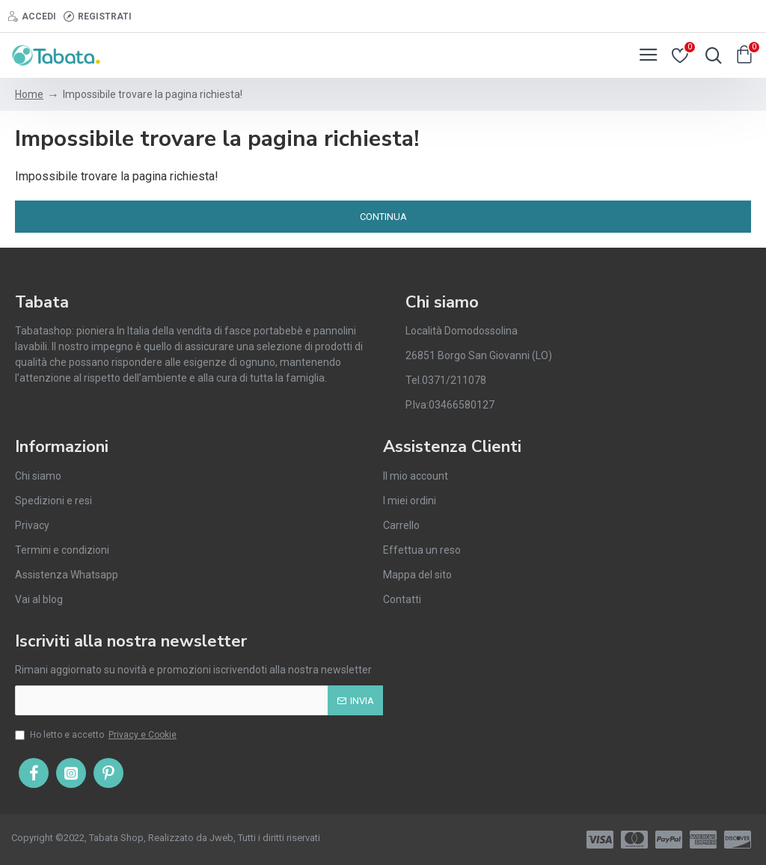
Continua (383, 216)
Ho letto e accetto (97, 735)
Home (29, 94)
